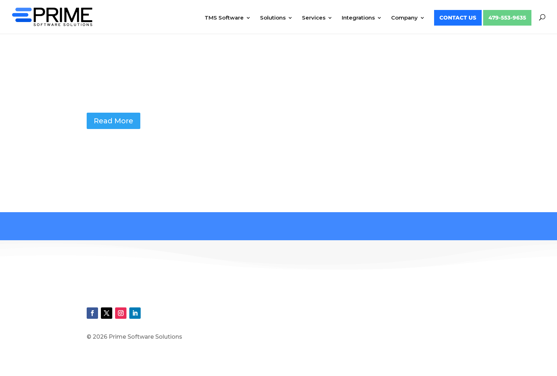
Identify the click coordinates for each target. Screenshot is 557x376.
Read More (113, 121)
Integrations (358, 18)
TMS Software (224, 18)
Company (404, 18)
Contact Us (457, 17)
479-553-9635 (507, 17)
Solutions (273, 18)
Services (313, 18)
